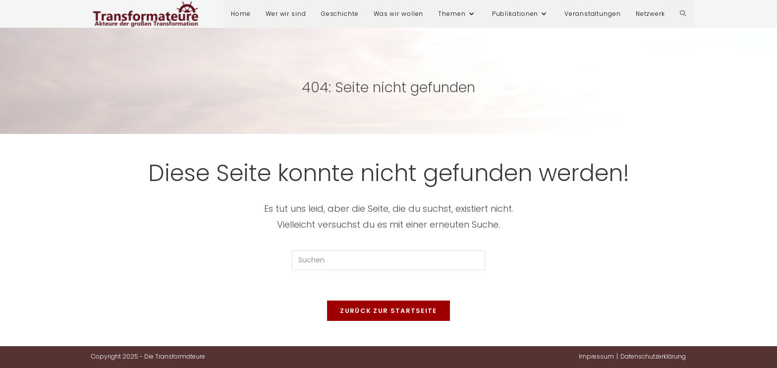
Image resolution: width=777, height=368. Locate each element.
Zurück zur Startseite (388, 310)
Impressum (596, 356)
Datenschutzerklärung (653, 356)
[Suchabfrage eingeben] (388, 260)
